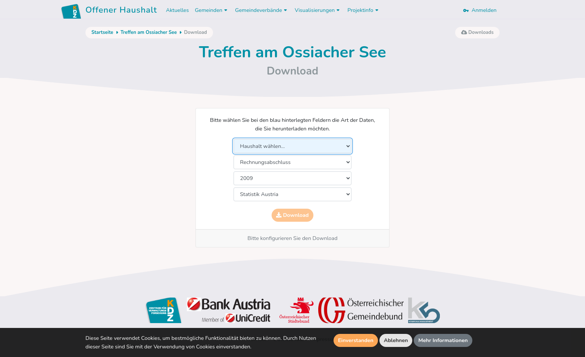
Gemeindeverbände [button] (262, 10)
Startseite (102, 32)
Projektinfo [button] (363, 10)
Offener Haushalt (121, 11)
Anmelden (480, 10)
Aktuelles (177, 10)
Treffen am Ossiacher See (149, 32)
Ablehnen (396, 340)
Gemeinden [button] (212, 10)
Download (292, 215)
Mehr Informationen (443, 340)
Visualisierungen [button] (318, 10)
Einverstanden (355, 340)
